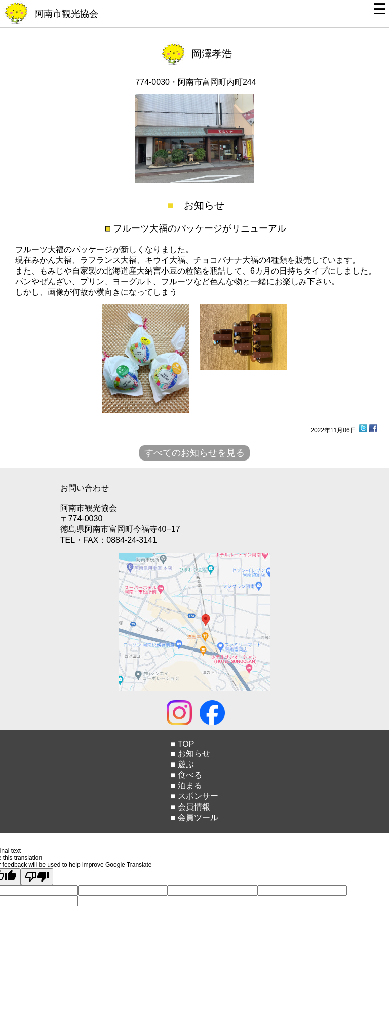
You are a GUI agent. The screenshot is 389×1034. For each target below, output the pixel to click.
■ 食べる (186, 775)
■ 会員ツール (194, 817)
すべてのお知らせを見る (194, 453)
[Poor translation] (37, 876)
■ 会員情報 (190, 806)
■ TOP (182, 744)
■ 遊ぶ (182, 764)
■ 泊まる (186, 785)
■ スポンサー (194, 796)
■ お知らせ (190, 753)
